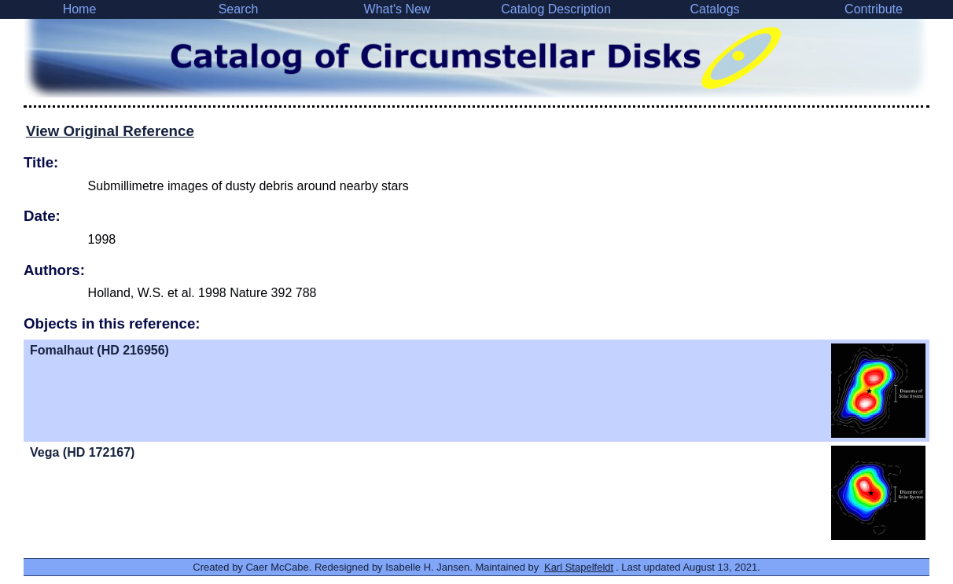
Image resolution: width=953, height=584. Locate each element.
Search (239, 9)
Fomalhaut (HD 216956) (99, 350)
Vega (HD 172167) (82, 452)
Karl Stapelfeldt (578, 567)
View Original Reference (110, 131)
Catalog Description (556, 9)
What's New (397, 9)
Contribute (873, 9)
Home (80, 9)
